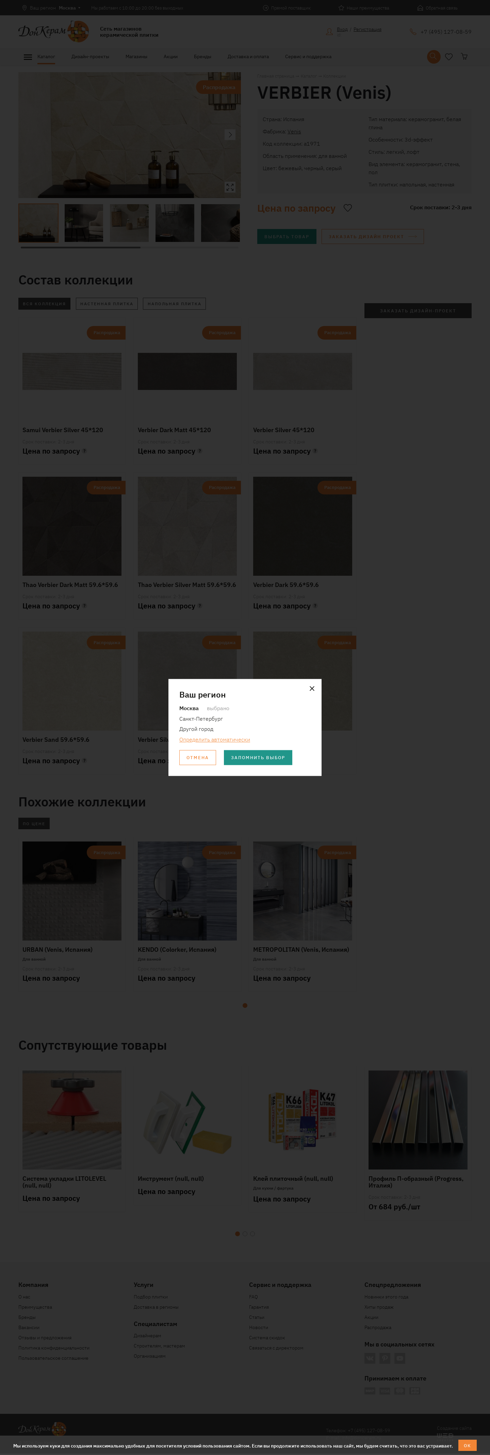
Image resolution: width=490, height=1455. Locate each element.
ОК (468, 1445)
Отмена (198, 757)
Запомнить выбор (261, 757)
